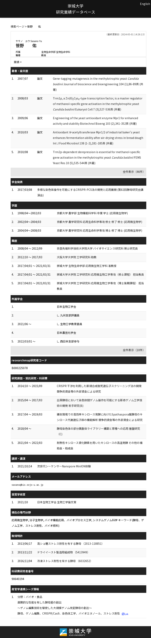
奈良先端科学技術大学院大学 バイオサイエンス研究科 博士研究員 (97, 248)
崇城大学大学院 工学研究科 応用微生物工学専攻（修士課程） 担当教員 (100, 274)
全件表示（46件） (134, 172)
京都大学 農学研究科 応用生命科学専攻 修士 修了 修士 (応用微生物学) (99, 222)
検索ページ (17, 26)
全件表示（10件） (134, 350)
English (145, 4)
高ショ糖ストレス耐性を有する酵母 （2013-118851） (70, 543)
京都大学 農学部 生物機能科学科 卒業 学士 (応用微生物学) (92, 213)
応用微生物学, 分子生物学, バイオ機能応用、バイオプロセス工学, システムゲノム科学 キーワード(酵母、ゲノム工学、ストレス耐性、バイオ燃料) (78, 523)
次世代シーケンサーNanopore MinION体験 (64, 466)
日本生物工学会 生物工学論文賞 (56, 502)
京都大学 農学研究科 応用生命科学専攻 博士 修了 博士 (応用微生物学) (99, 230)
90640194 (18, 579)
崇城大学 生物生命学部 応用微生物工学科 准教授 (86, 266)
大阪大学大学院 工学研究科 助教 (77, 257)
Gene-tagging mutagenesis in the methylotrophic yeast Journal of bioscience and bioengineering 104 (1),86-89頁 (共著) (98, 84)
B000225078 (20, 368)
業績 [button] (16, 62)
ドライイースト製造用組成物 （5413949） (63, 552)
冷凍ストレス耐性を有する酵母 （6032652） (65, 561)
